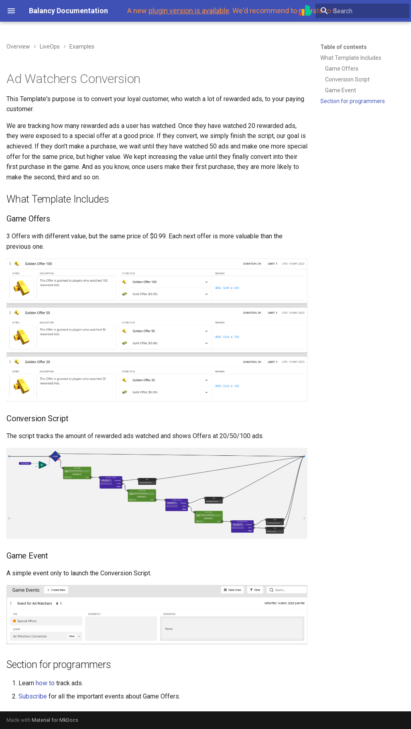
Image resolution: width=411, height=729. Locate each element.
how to (45, 683)
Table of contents (343, 47)
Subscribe (32, 696)
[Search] (362, 11)
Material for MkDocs (55, 720)
